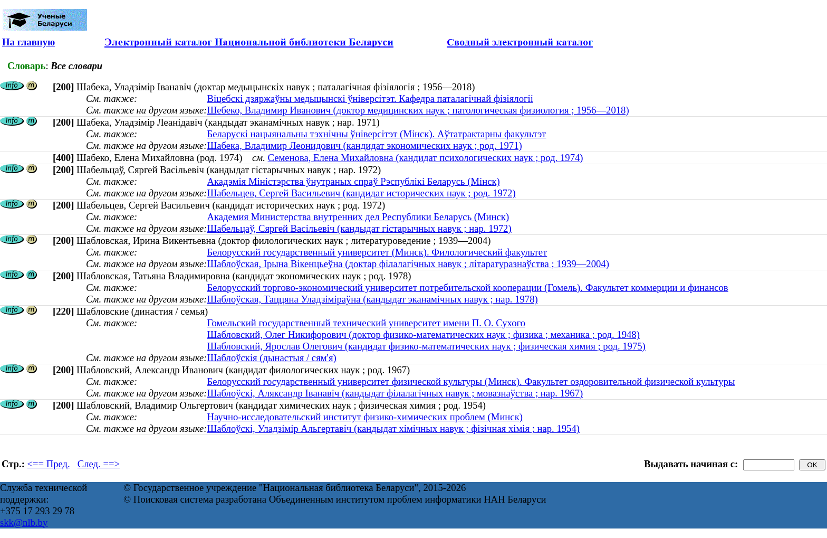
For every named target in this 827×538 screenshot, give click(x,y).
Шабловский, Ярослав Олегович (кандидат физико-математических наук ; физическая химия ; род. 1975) (426, 346)
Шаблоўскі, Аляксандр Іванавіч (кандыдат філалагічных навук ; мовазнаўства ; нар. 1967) (395, 393)
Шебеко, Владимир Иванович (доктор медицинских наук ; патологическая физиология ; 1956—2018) (418, 110)
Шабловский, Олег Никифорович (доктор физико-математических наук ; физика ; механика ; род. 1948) (423, 334)
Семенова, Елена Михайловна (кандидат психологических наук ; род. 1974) (425, 157)
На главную (28, 42)
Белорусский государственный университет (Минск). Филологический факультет (377, 252)
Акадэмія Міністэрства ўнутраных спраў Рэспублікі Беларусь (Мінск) (353, 181)
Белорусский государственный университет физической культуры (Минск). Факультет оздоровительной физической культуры (471, 381)
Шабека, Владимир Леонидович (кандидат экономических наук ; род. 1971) (364, 145)
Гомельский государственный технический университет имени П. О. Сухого (366, 322)
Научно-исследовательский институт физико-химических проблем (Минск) (364, 416)
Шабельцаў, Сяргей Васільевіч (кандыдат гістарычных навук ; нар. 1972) (359, 228)
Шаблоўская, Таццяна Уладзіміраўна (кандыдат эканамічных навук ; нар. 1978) (372, 299)
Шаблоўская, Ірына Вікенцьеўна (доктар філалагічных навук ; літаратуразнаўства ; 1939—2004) (408, 263)
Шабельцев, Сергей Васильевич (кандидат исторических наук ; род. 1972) (361, 193)
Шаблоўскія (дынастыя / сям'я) (271, 357)
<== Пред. (48, 463)
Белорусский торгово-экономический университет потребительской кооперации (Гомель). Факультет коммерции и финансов (467, 287)
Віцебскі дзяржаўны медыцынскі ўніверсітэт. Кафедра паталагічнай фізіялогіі (370, 98)
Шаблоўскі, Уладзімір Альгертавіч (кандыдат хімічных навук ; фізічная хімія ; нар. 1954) (393, 428)
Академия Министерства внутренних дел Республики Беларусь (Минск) (358, 216)
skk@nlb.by (23, 522)
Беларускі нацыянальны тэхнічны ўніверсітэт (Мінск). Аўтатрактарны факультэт (376, 133)
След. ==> (99, 463)
